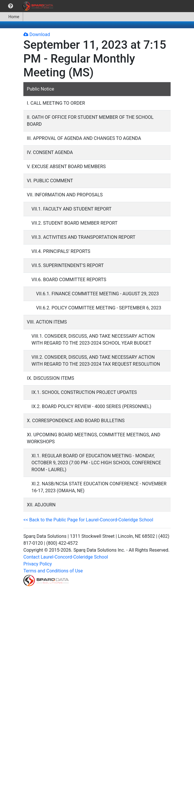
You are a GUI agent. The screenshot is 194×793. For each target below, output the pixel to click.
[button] (10, 6)
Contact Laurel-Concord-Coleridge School (65, 557)
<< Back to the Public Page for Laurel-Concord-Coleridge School (88, 520)
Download (36, 34)
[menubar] (28, 6)
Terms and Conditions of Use (53, 571)
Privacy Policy (37, 564)
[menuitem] (10, 6)
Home (11, 16)
